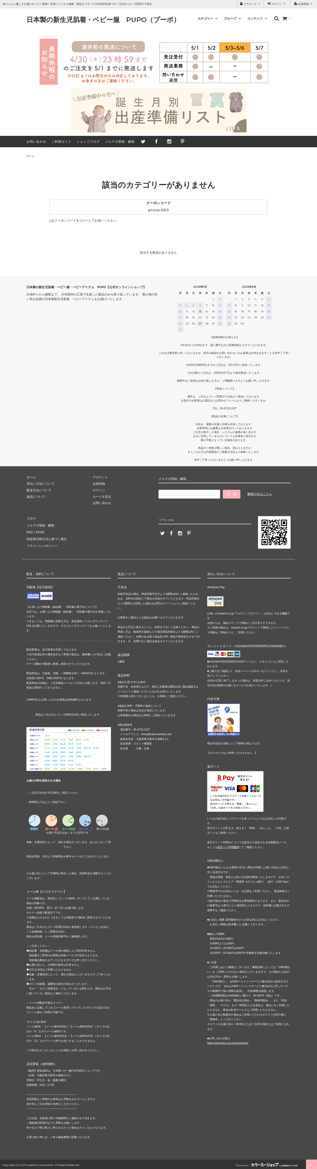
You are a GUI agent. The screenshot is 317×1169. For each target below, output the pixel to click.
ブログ (31, 518)
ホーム (30, 156)
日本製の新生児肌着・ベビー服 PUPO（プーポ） (103, 20)
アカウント (250, 3)
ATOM (39, 531)
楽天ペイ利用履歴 (228, 845)
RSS (29, 531)
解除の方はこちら (259, 494)
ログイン (277, 3)
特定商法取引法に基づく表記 (46, 537)
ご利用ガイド (61, 141)
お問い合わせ (36, 141)
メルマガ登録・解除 (120, 141)
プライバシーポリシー (41, 544)
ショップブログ (88, 141)
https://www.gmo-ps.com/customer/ (227, 1041)
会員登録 (303, 3)
